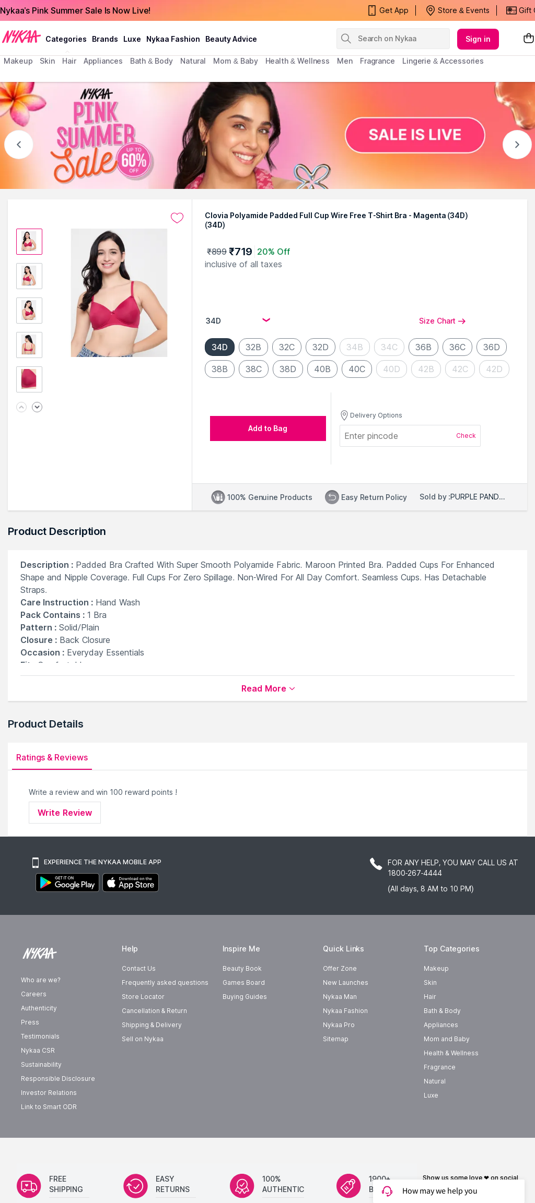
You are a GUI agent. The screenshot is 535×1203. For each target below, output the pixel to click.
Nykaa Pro (339, 1055)
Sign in (478, 38)
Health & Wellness (451, 1084)
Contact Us (139, 999)
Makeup (436, 999)
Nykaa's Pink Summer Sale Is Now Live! (75, 10)
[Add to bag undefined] (268, 428)
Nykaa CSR (38, 1081)
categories (66, 38)
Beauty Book (242, 999)
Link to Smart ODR (49, 1137)
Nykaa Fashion (173, 38)
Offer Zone (340, 999)
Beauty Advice (231, 38)
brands (105, 38)
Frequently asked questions (165, 1013)
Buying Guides (245, 1027)
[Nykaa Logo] (21, 36)
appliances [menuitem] (103, 60)
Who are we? (41, 1011)
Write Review (65, 812)
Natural (435, 1112)
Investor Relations (49, 1123)
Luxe (431, 1126)
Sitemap (335, 1070)
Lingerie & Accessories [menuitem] (443, 60)
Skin (430, 1013)
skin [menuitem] (47, 60)
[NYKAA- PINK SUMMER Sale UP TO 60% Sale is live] (267, 135)
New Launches (345, 1013)
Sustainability (41, 1095)
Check (466, 435)
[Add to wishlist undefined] (177, 218)
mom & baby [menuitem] (235, 60)
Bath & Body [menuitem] (151, 60)
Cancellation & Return (154, 1041)
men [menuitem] (345, 60)
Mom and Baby (447, 1070)
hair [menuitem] (69, 60)
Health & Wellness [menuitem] (297, 60)
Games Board (244, 1013)
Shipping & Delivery (152, 1055)
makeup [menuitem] (18, 60)
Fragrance (440, 1098)
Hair (430, 1027)
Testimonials (40, 1067)
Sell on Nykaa (143, 1070)
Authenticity (39, 1039)
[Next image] (37, 408)
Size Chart (442, 320)
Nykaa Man (340, 1027)
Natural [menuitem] (193, 60)
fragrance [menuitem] (377, 60)
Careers (33, 1025)
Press (30, 1053)
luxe (132, 38)
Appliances (441, 1055)
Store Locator (143, 1027)
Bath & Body (442, 1041)
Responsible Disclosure (58, 1109)
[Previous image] (21, 408)
